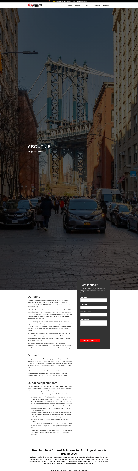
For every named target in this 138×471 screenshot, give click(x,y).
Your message (84, 319)
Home (70, 5)
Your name (83, 297)
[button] (78, 5)
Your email (83, 304)
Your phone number (86, 311)
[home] (35, 4)
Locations (106, 5)
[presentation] (93, 331)
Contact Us (97, 5)
